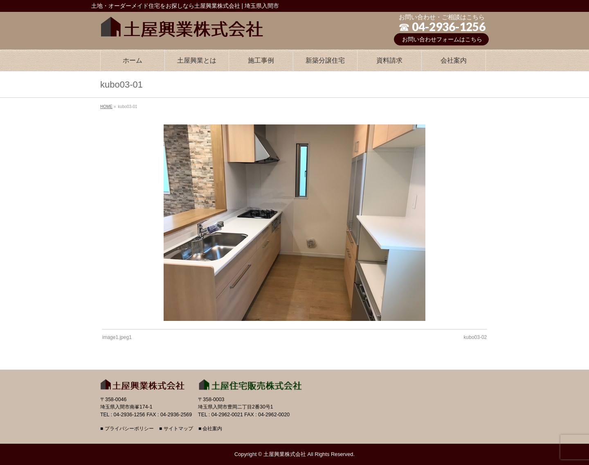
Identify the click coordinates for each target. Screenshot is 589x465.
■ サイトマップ (176, 428)
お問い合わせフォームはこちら (442, 39)
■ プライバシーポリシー (127, 428)
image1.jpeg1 (117, 337)
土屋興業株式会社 (284, 454)
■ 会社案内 (210, 428)
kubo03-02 (475, 337)
